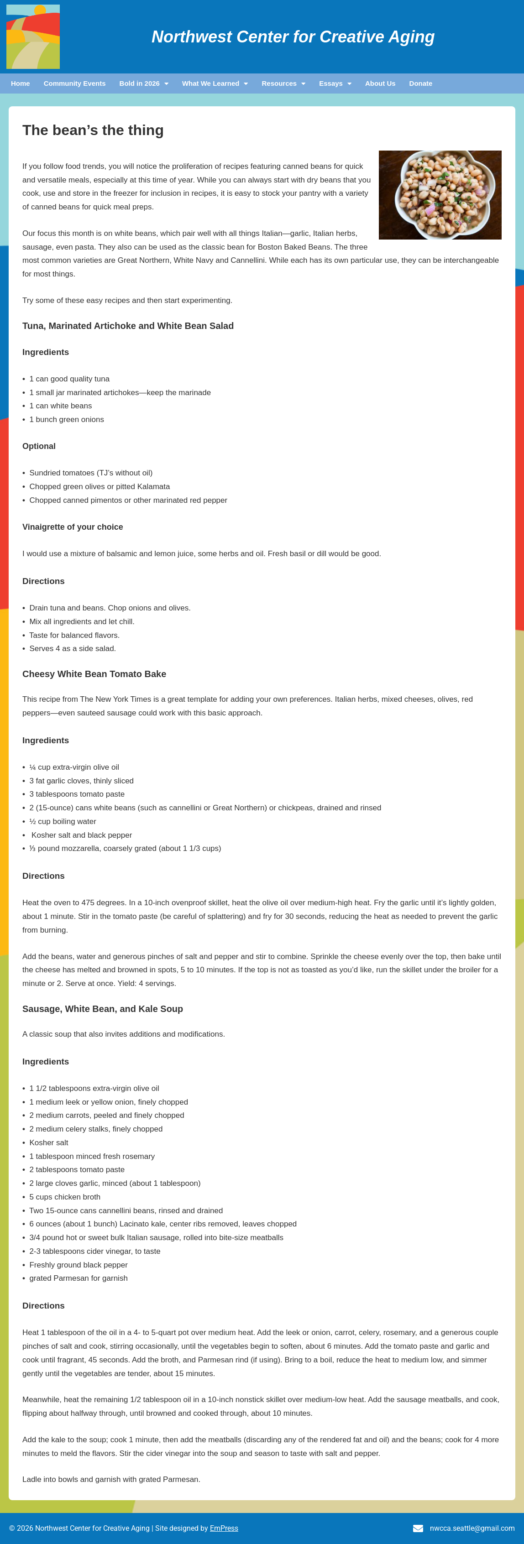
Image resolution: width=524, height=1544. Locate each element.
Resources (283, 83)
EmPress (224, 1528)
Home (20, 83)
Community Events (75, 83)
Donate (421, 83)
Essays (335, 83)
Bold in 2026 (144, 83)
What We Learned (215, 83)
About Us (380, 83)
